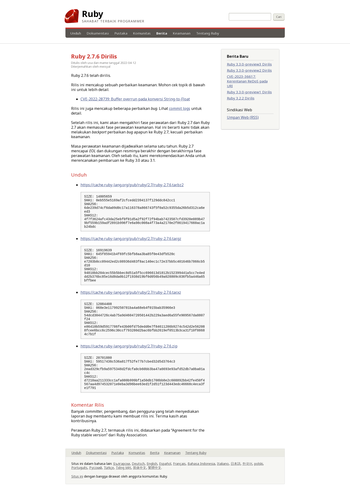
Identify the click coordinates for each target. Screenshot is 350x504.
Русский (95, 476)
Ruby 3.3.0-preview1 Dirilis (249, 92)
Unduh (75, 33)
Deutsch (138, 472)
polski (258, 472)
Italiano (223, 472)
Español (165, 472)
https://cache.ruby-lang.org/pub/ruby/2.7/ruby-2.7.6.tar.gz (130, 240)
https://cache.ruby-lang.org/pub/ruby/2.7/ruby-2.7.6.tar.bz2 (132, 184)
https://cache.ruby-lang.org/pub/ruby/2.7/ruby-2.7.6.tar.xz (130, 296)
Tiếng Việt (123, 476)
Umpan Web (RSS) (243, 117)
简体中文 (139, 476)
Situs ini (77, 485)
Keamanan (181, 33)
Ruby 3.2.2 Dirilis (240, 98)
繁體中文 (154, 476)
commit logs (179, 108)
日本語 (236, 472)
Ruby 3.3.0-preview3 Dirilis (249, 64)
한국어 (247, 472)
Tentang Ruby (207, 33)
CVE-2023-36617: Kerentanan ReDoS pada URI (247, 81)
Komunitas (142, 33)
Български (121, 472)
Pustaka (120, 33)
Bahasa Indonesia (201, 472)
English (152, 472)
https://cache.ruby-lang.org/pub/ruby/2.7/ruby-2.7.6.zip (128, 352)
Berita (161, 33)
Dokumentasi (98, 33)
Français (179, 472)
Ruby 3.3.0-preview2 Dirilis (249, 70)
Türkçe (109, 476)
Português (79, 476)
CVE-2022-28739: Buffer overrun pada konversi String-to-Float (135, 99)
